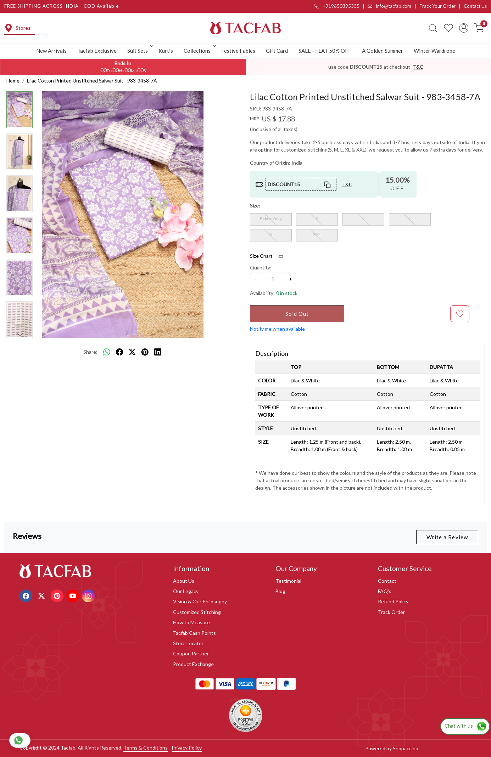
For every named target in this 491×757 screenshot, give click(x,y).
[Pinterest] (58, 595)
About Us (183, 581)
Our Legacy (186, 591)
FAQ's (384, 591)
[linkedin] (157, 352)
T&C (418, 67)
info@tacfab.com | (393, 6)
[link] (433, 28)
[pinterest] (145, 352)
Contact (387, 581)
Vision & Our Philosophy (200, 601)
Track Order (391, 612)
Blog (280, 591)
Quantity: (261, 267)
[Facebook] (26, 595)
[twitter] (132, 352)
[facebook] (119, 352)
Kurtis (165, 50)
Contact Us (475, 6)
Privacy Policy (187, 748)
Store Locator (188, 643)
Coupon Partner (191, 653)
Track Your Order (437, 6)
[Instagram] (89, 595)
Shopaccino (405, 748)
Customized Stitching (197, 612)
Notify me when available (277, 329)
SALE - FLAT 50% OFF (324, 50)
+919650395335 (336, 6)
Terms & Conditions (145, 748)
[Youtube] (73, 595)
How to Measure (191, 622)
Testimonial (288, 581)
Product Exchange (193, 664)
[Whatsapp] (106, 352)
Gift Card (277, 50)
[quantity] (273, 279)
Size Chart (269, 256)
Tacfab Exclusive (97, 50)
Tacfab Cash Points (194, 633)
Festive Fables (238, 50)
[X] (42, 595)
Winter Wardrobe (434, 50)
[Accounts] (463, 28)
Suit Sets (139, 50)
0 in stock (286, 293)
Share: (90, 352)
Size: (255, 206)
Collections (199, 50)
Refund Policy (393, 601)
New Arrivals (51, 50)
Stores (17, 28)
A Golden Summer (382, 50)
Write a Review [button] (447, 537)
